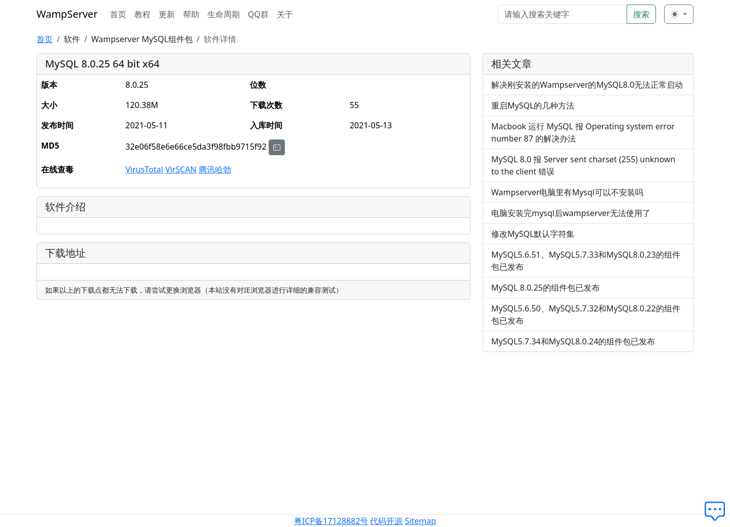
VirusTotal (144, 169)
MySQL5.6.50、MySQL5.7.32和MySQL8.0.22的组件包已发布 (585, 314)
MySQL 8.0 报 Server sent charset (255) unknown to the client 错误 (583, 165)
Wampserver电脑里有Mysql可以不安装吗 (567, 192)
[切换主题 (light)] (679, 14)
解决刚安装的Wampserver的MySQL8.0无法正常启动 (587, 84)
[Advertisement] (588, 431)
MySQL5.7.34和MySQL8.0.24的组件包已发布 (573, 341)
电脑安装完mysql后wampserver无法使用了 (570, 213)
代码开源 (386, 520)
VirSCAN (181, 169)
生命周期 (223, 14)
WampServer (67, 14)
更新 (167, 14)
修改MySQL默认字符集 (532, 233)
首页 (118, 14)
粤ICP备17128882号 (331, 520)
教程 (142, 14)
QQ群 (258, 14)
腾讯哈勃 (215, 169)
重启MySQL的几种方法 (532, 105)
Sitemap (420, 520)
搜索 (641, 14)
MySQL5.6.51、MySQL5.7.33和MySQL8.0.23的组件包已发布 (585, 260)
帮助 (191, 14)
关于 (285, 14)
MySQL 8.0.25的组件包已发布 (545, 287)
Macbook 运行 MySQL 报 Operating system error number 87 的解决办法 (583, 132)
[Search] (562, 14)
